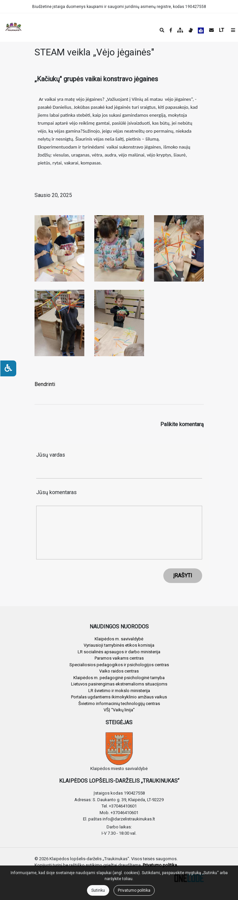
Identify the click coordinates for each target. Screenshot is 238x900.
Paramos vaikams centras (119, 658)
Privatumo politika (134, 890)
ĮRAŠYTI (182, 575)
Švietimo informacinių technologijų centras (119, 703)
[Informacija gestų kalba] (190, 30)
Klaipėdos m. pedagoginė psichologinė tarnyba (119, 677)
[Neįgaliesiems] (8, 368)
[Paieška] (162, 30)
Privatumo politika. (160, 865)
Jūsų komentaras (56, 492)
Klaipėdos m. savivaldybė (119, 638)
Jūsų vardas (50, 455)
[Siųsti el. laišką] (211, 30)
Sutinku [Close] (98, 890)
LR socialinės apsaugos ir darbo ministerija (119, 651)
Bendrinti (45, 384)
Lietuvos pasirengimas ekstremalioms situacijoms (119, 683)
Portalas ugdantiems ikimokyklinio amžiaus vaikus (119, 696)
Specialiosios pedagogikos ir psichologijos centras (119, 664)
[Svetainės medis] (180, 30)
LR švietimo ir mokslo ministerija (119, 690)
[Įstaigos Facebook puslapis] (171, 30)
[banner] (10, 27)
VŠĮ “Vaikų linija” (119, 709)
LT (221, 30)
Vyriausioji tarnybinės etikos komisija (119, 645)
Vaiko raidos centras (119, 671)
